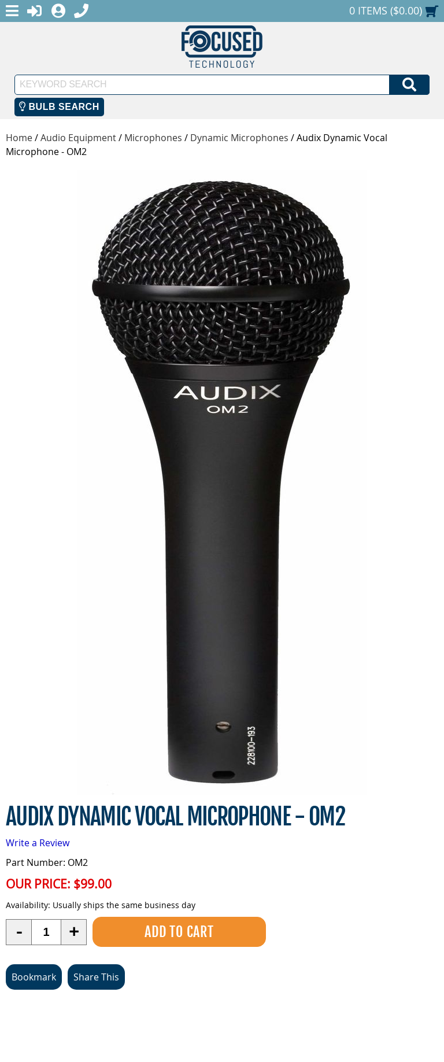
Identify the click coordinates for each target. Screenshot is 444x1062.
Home (19, 137)
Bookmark (34, 977)
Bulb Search (59, 107)
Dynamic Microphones (239, 137)
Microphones (153, 137)
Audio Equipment (78, 137)
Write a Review (37, 842)
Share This (96, 977)
